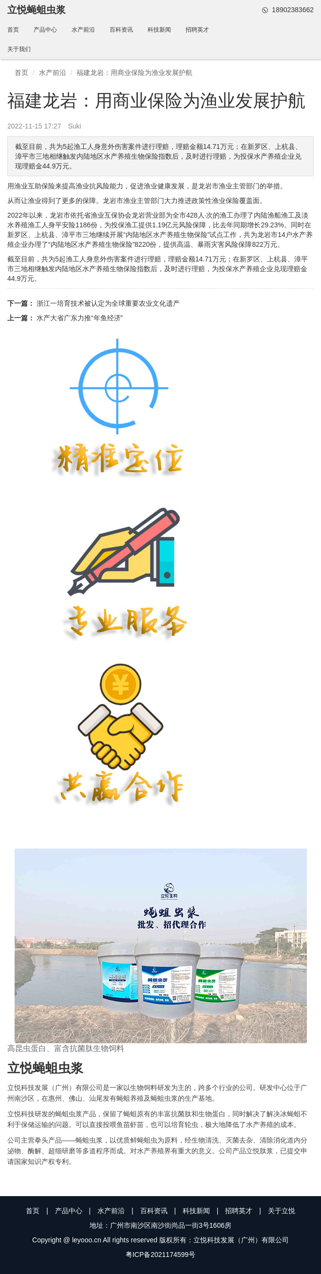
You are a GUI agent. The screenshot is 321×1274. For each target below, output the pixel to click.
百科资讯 (121, 29)
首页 (13, 29)
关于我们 (19, 49)
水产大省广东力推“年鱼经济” (80, 318)
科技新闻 (159, 29)
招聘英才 (197, 29)
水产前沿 (83, 29)
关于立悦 (281, 1211)
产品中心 (45, 29)
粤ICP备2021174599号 (160, 1254)
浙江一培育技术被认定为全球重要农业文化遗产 (108, 303)
